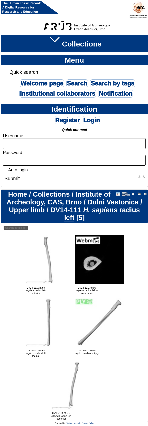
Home (17, 194)
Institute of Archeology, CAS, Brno (58, 198)
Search (77, 83)
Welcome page (42, 83)
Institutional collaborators (57, 93)
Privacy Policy (88, 423)
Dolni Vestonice (113, 202)
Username (13, 135)
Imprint (77, 423)
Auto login (15, 169)
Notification (116, 93)
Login (91, 120)
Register (67, 120)
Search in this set (15, 227)
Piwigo (69, 423)
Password (12, 152)
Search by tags (112, 83)
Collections (82, 44)
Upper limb (27, 210)
